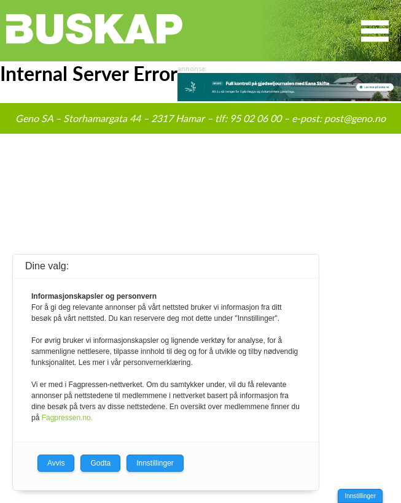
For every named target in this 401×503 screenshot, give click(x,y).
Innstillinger (360, 496)
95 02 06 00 (255, 118)
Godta (100, 463)
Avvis (55, 463)
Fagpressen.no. (67, 417)
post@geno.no (355, 118)
